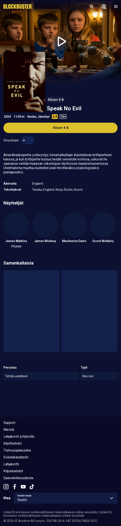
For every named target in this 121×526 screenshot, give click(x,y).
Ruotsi (68, 189)
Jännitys (44, 116)
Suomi (78, 189)
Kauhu (31, 116)
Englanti (37, 183)
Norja (59, 189)
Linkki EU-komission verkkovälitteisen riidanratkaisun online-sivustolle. (50, 512)
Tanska (37, 189)
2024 (7, 116)
